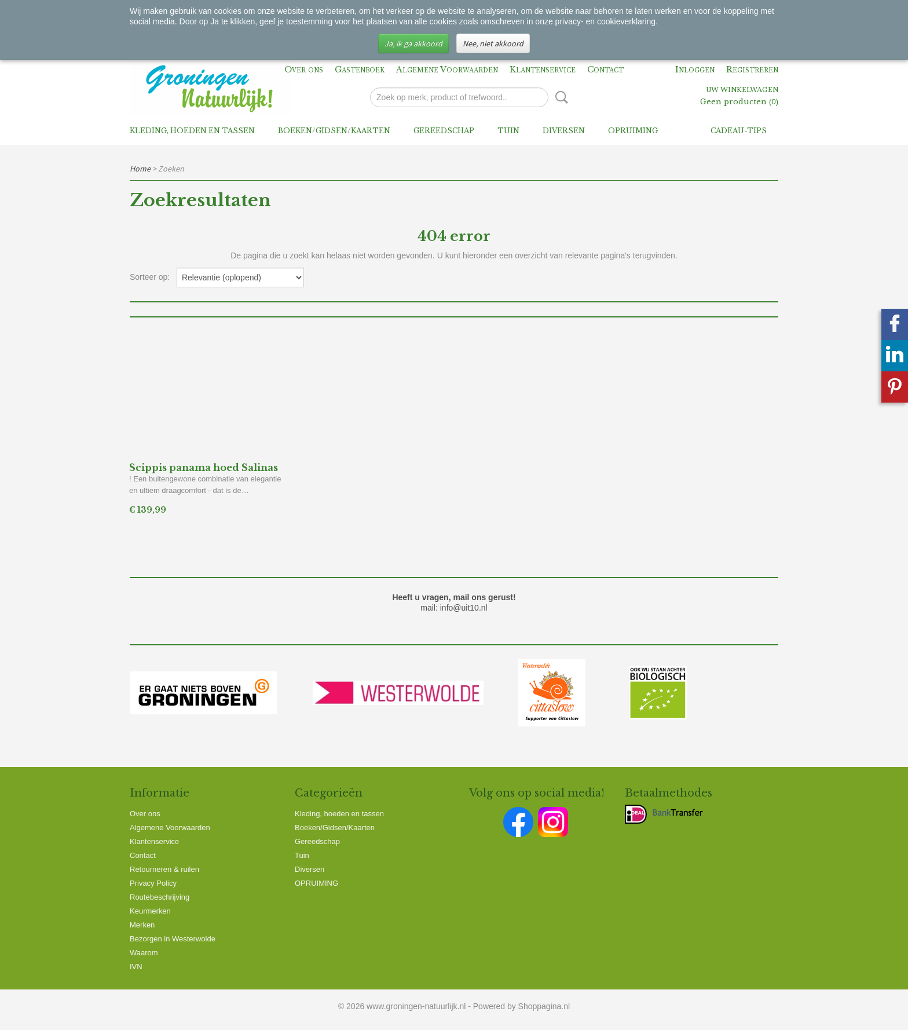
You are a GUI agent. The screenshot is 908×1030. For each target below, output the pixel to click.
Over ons (303, 69)
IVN (136, 966)
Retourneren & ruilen (164, 869)
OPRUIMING (633, 130)
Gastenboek (360, 69)
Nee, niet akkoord (493, 43)
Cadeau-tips (739, 130)
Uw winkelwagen (742, 90)
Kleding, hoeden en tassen (192, 130)
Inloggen (695, 69)
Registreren (752, 69)
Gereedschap (443, 130)
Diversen (564, 130)
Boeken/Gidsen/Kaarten (334, 130)
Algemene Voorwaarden (447, 69)
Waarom (144, 952)
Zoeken (559, 97)
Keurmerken (150, 911)
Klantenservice (543, 69)
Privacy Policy (153, 883)
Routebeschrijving (159, 897)
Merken (142, 925)
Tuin (508, 130)
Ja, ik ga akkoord (413, 43)
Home (140, 168)
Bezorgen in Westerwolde (172, 938)
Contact (605, 69)
